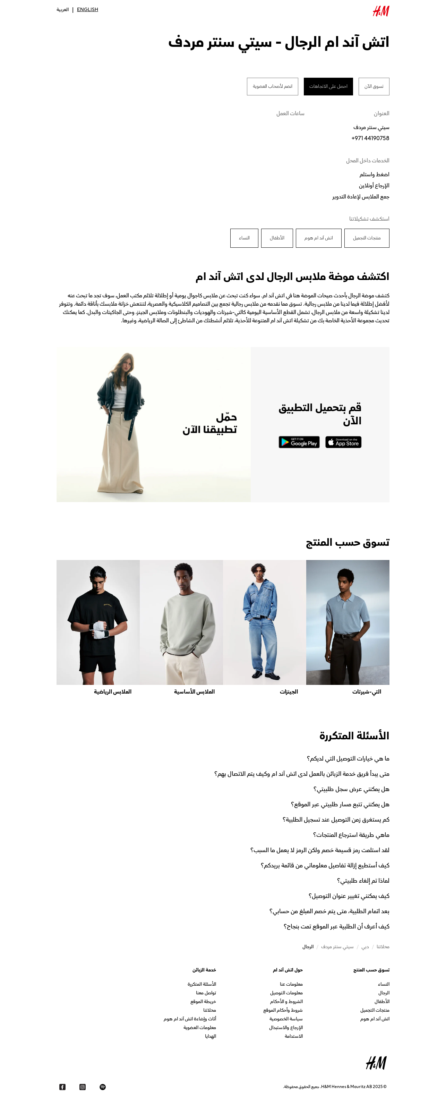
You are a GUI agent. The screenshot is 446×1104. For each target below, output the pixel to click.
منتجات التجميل (374, 1011)
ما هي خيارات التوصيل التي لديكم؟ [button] (348, 758)
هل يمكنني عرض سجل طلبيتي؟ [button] (351, 789)
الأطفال (382, 1002)
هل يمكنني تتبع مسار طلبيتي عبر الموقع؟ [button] (340, 804)
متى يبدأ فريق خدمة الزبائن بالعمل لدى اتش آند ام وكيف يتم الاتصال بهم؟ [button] (301, 774)
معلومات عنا (291, 985)
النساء (383, 985)
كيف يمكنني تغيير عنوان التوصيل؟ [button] (349, 896)
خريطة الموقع (203, 1002)
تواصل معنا (206, 993)
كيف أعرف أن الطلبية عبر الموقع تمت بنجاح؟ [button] (336, 926)
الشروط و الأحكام (286, 1002)
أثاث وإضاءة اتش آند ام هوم (190, 1019)
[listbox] (223, 628)
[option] (347, 628)
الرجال (383, 993)
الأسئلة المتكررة (202, 985)
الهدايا (210, 1037)
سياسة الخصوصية (286, 1019)
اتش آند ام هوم (374, 1019)
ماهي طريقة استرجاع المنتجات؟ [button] (351, 835)
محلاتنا (209, 1011)
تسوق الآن (374, 86)
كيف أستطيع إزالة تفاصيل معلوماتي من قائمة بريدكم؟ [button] (325, 865)
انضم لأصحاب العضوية (272, 86)
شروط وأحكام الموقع (283, 1011)
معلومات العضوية (199, 1028)
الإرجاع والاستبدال (286, 1028)
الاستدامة (294, 1037)
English (87, 10)
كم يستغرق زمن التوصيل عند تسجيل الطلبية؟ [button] (336, 819)
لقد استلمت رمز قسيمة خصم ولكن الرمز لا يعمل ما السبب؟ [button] (319, 850)
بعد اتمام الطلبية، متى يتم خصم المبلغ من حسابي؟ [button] (329, 911)
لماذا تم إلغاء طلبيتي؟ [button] (363, 880)
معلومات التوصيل (286, 993)
